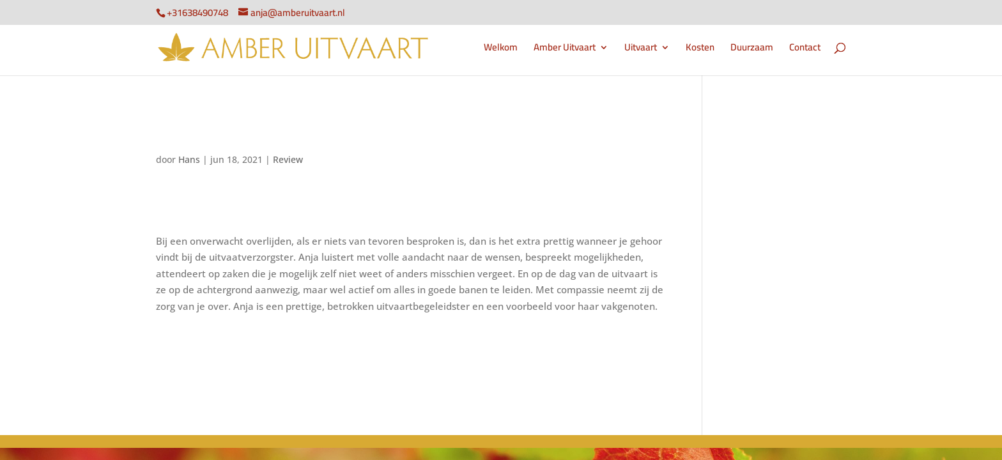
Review (288, 159)
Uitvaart (640, 49)
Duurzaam (751, 49)
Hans (189, 159)
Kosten (700, 49)
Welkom (501, 49)
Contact (805, 49)
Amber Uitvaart (565, 49)
